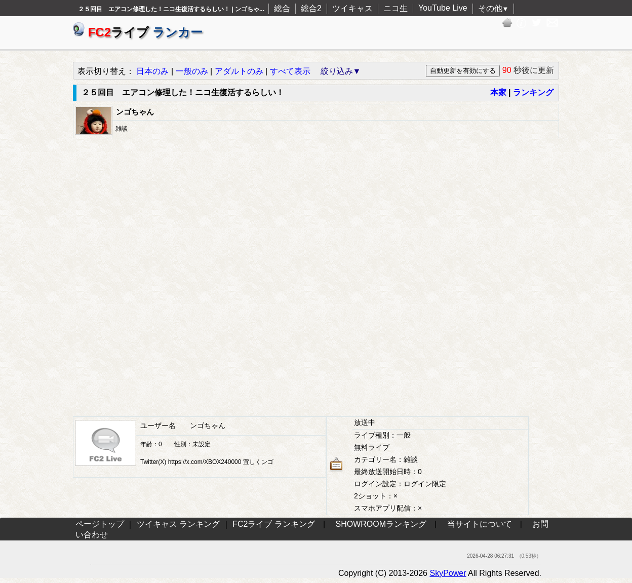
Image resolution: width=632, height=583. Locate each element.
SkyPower (447, 573)
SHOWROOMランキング (381, 524)
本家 (498, 92)
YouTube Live (442, 8)
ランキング (533, 92)
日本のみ (152, 71)
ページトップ (99, 524)
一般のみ (192, 71)
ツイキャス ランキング (178, 524)
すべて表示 (290, 71)
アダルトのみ (239, 71)
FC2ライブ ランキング (273, 524)
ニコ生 (395, 8)
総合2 (311, 8)
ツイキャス (352, 8)
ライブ (138, 32)
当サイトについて (479, 524)
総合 (282, 8)
